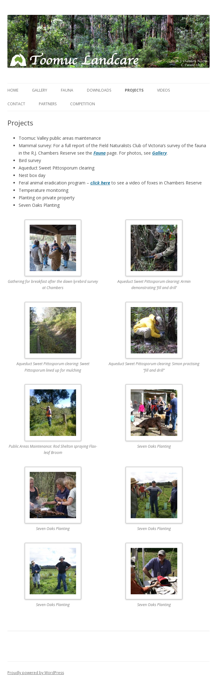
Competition (82, 103)
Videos (163, 90)
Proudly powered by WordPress (35, 672)
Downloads (99, 90)
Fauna (67, 90)
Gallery (39, 90)
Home (12, 90)
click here (100, 183)
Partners (48, 103)
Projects (134, 90)
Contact (16, 103)
